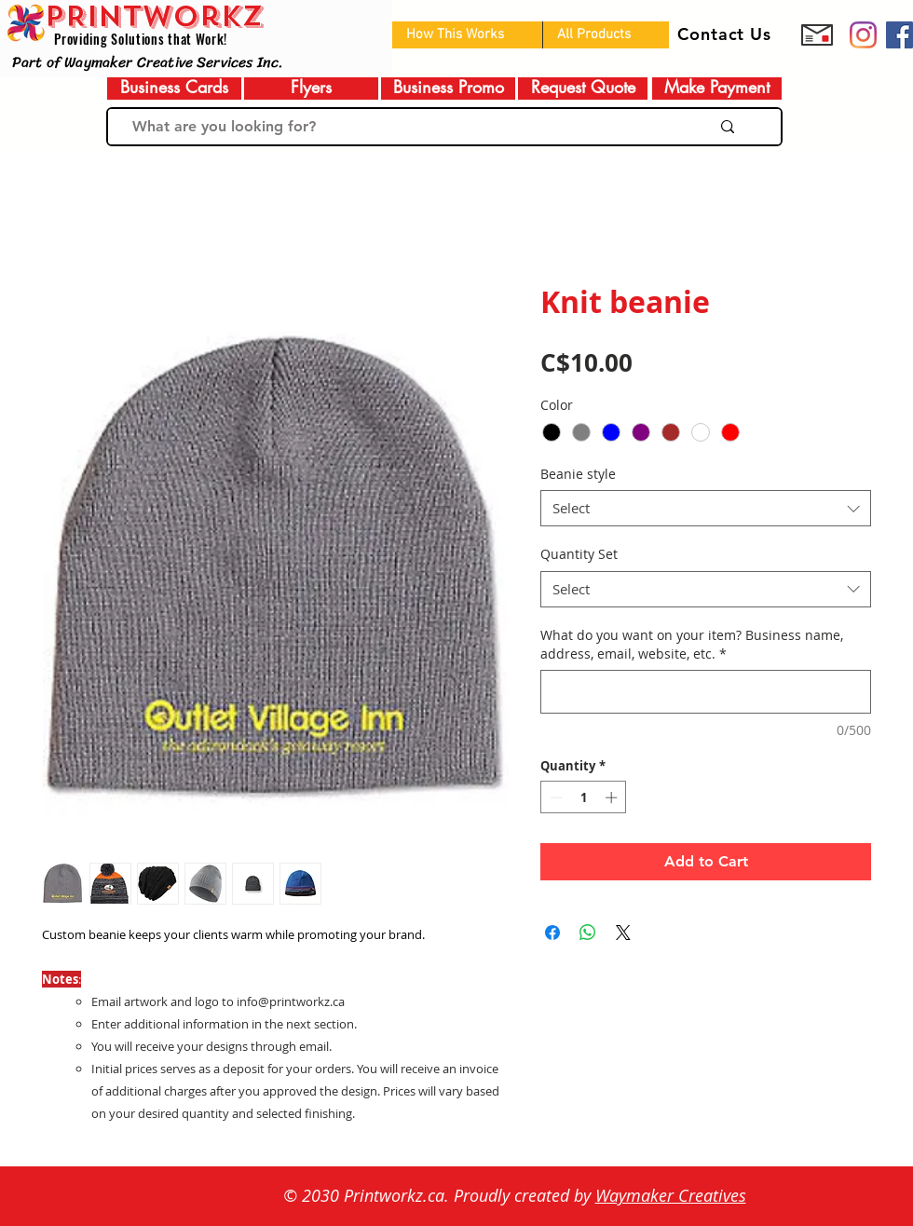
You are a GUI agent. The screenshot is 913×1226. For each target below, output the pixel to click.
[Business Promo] (448, 87)
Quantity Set (579, 554)
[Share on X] (623, 932)
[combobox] (705, 508)
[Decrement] (554, 797)
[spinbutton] (584, 797)
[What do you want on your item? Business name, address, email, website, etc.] (705, 691)
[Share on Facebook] (552, 932)
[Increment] (613, 797)
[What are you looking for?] (398, 126)
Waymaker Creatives (670, 1195)
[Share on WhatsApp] (588, 932)
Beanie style (578, 474)
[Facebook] (899, 34)
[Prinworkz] (863, 34)
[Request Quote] (582, 87)
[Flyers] (311, 87)
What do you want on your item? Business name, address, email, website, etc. (691, 644)
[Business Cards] (174, 87)
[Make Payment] (717, 87)
